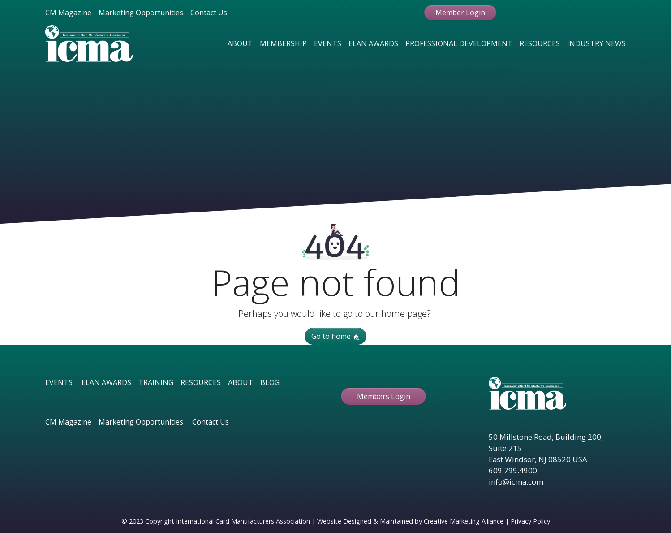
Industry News (596, 43)
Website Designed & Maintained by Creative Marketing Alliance (410, 521)
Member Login (460, 12)
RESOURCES (201, 382)
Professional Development (458, 43)
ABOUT (240, 382)
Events (327, 43)
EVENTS (59, 382)
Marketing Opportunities (141, 12)
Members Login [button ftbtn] (383, 396)
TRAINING (155, 382)
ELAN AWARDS (106, 382)
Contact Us (208, 12)
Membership (283, 43)
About (240, 43)
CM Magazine (68, 12)
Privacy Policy (530, 521)
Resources (540, 43)
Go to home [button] (335, 336)
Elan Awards (373, 43)
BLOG (270, 382)
